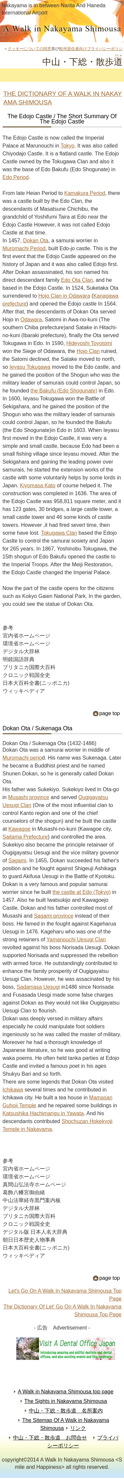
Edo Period (16, 177)
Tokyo (67, 145)
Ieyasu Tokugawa (30, 367)
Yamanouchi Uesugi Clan (76, 939)
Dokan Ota (35, 240)
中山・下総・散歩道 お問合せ (50, 1437)
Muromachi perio (22, 758)
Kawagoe (19, 829)
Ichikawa (13, 1089)
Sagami (17, 860)
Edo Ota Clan (77, 280)
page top (109, 713)
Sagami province (53, 916)
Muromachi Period (24, 248)
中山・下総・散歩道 (62, 30)
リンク (78, 1428)
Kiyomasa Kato (38, 485)
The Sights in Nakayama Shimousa (65, 1401)
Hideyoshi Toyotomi (89, 343)
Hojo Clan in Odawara (64, 296)
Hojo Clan (88, 351)
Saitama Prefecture (25, 837)
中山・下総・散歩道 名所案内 (66, 1410)
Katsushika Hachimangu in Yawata (43, 1113)
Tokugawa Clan (59, 533)
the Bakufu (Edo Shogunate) (63, 390)
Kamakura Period (84, 193)
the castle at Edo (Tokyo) (82, 892)
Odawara (31, 319)
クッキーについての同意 (29, 48)
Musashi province (28, 797)
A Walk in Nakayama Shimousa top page (65, 1391)
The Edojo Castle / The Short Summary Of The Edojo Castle (61, 119)
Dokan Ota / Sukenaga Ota (37, 728)
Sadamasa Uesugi (38, 987)
